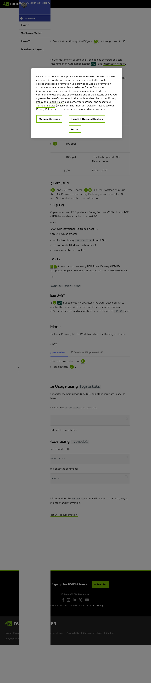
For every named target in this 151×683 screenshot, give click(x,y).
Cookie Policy (56, 101)
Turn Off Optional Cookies (87, 119)
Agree (74, 129)
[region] (76, 103)
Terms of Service (45, 105)
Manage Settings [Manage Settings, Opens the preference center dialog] (49, 119)
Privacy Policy (44, 109)
